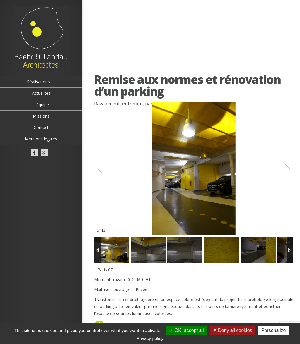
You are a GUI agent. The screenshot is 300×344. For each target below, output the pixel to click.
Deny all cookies (232, 330)
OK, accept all (186, 330)
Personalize (273, 330)
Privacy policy (150, 338)
